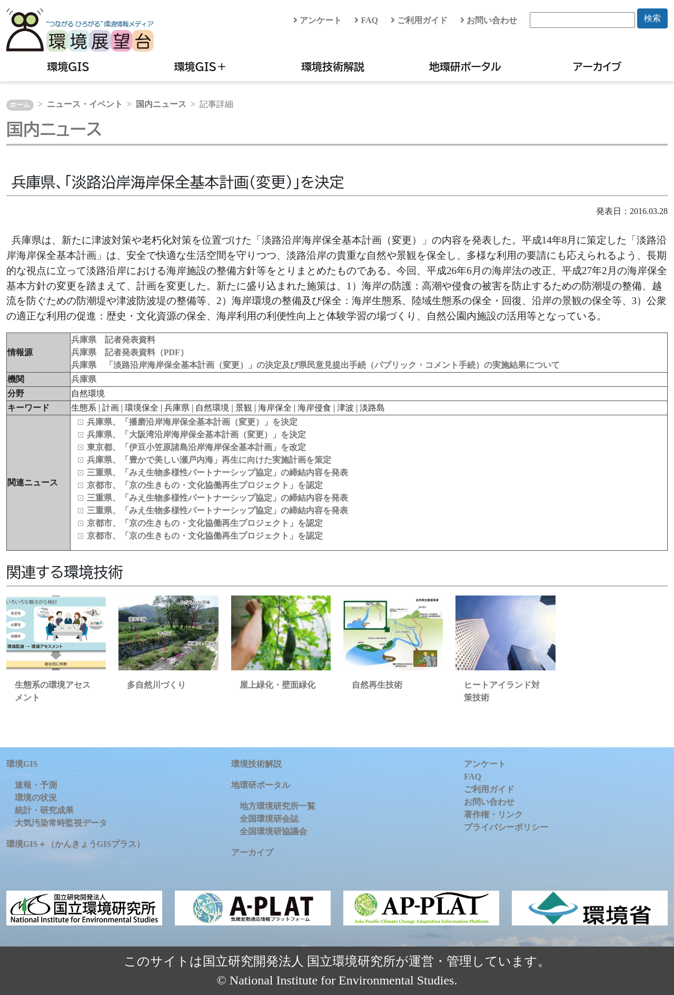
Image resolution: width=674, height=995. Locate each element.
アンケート (317, 20)
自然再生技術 (377, 684)
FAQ (366, 20)
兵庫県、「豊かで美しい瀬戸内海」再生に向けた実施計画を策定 (209, 459)
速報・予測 (36, 785)
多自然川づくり (156, 684)
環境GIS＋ (200, 66)
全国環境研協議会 (273, 831)
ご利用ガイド (419, 20)
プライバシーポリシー (506, 827)
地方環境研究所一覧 (277, 806)
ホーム (19, 105)
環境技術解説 (332, 66)
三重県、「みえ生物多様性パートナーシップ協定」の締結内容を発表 (217, 472)
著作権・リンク (493, 814)
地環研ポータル (465, 66)
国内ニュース (161, 104)
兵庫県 (83, 379)
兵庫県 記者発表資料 (113, 339)
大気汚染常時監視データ (61, 822)
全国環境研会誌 (269, 818)
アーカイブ (597, 66)
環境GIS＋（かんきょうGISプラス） (75, 844)
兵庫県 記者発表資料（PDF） (130, 352)
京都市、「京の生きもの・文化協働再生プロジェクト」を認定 (205, 485)
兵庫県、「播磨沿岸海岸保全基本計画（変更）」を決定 (192, 421)
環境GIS (68, 66)
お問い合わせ (488, 20)
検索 (652, 18)
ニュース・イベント (85, 104)
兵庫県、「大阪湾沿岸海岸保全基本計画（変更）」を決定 (196, 434)
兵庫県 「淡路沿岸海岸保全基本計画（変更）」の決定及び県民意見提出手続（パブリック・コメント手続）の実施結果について (315, 364)
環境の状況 (36, 797)
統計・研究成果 (44, 810)
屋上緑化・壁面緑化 (277, 684)
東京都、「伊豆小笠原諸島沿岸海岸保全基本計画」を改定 (196, 447)
